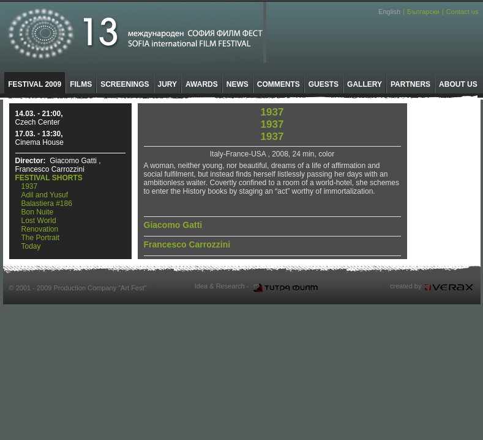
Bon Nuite (37, 212)
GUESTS (324, 84)
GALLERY (364, 84)
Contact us (462, 11)
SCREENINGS (124, 84)
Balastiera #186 (46, 203)
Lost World (38, 220)
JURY (168, 84)
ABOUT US (458, 84)
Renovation (40, 229)
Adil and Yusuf (45, 195)
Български (423, 11)
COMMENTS (278, 84)
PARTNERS (410, 84)
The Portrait (40, 237)
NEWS (238, 84)
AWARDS (201, 84)
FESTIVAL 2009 (34, 84)
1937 (29, 186)
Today (31, 246)
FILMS (81, 84)
